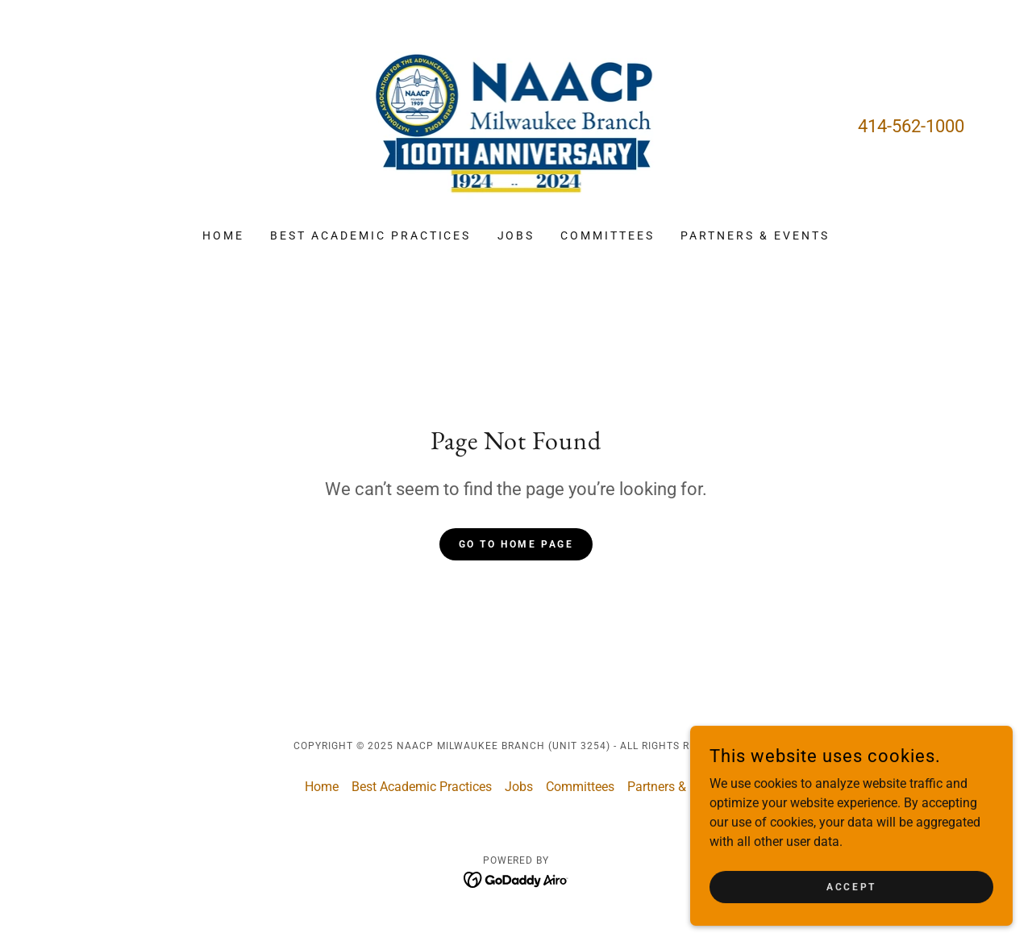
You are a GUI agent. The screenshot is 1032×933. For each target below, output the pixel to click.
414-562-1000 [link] (911, 126)
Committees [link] (607, 235)
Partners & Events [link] (755, 235)
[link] (516, 124)
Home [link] (223, 235)
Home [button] (322, 786)
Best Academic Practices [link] (371, 235)
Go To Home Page (516, 544)
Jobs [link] (516, 235)
